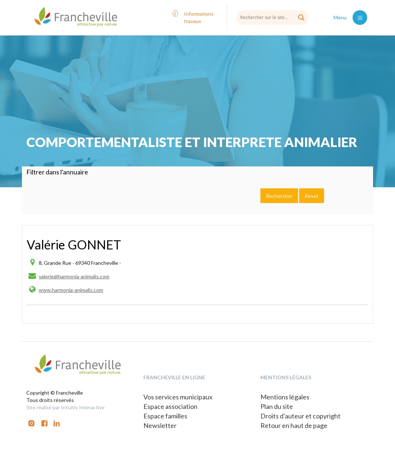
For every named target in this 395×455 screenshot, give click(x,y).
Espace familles (165, 416)
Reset (312, 196)
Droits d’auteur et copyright (300, 416)
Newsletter (160, 425)
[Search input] (272, 17)
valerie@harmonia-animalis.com (74, 276)
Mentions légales (284, 397)
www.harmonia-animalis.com (71, 290)
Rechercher (279, 196)
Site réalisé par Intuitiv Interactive (65, 407)
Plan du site (276, 406)
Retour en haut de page (293, 425)
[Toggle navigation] (360, 17)
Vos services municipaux (177, 397)
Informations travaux (199, 17)
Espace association (170, 406)
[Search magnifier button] (301, 17)
